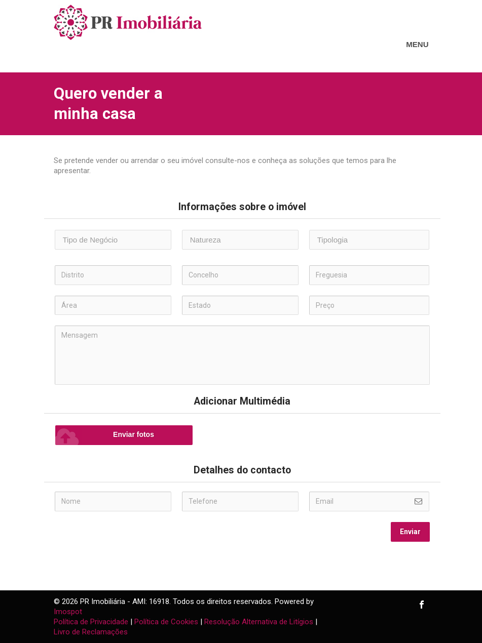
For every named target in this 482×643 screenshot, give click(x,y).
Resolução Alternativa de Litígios (258, 621)
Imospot (68, 611)
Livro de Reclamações (91, 631)
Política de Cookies (166, 621)
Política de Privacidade (91, 621)
